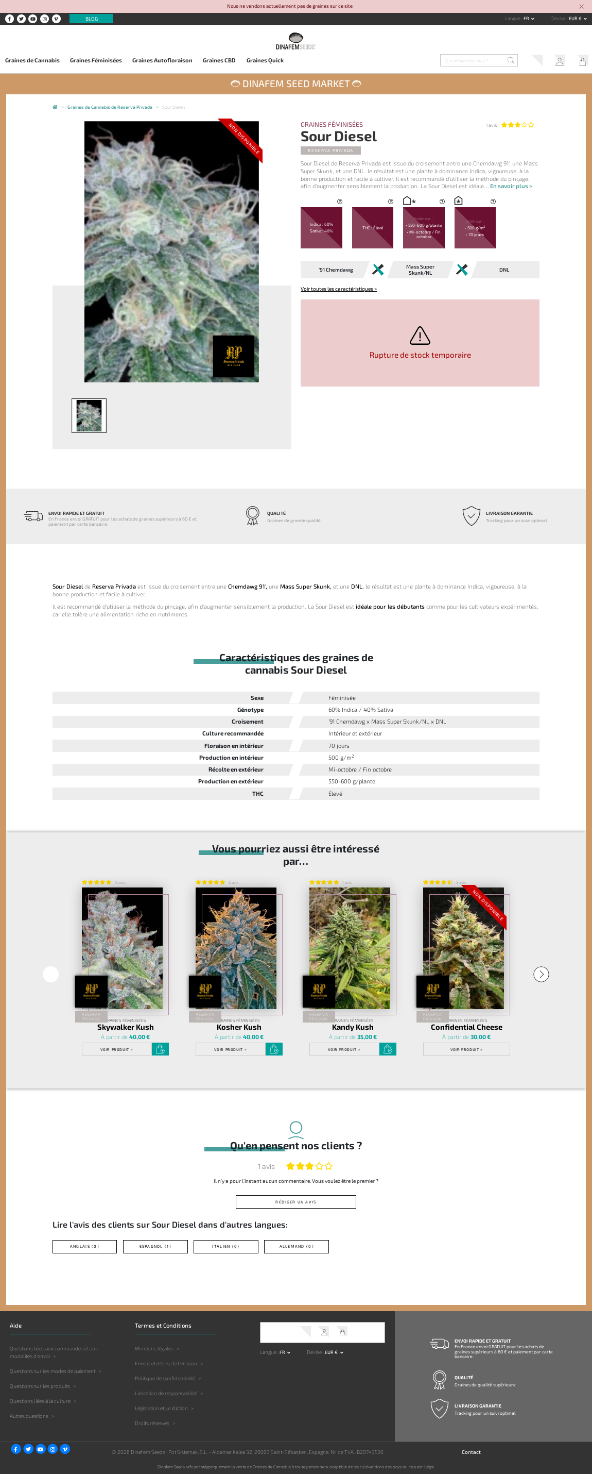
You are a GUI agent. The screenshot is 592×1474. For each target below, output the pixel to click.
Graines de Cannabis (32, 60)
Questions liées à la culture (40, 1400)
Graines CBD (219, 60)
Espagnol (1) (155, 1245)
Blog (91, 18)
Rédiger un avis (296, 1201)
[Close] (581, 7)
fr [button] (527, 18)
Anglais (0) (84, 1245)
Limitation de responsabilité (166, 1392)
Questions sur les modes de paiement (52, 1370)
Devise (559, 18)
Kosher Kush (239, 1026)
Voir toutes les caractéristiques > (339, 289)
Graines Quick (265, 60)
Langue (513, 18)
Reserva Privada (330, 150)
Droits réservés (152, 1422)
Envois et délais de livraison (166, 1363)
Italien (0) (226, 1245)
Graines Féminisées (96, 60)
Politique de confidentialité (165, 1378)
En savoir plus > (511, 185)
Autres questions (29, 1415)
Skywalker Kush (125, 1026)
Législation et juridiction (161, 1407)
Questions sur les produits (40, 1385)
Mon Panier (580, 61)
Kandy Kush (353, 1026)
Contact (471, 1451)
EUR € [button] (576, 18)
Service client (533, 61)
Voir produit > (116, 1049)
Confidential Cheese (466, 1026)
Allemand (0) (297, 1245)
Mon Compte (557, 61)
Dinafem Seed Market (296, 83)
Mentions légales (154, 1348)
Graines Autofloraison (162, 60)
